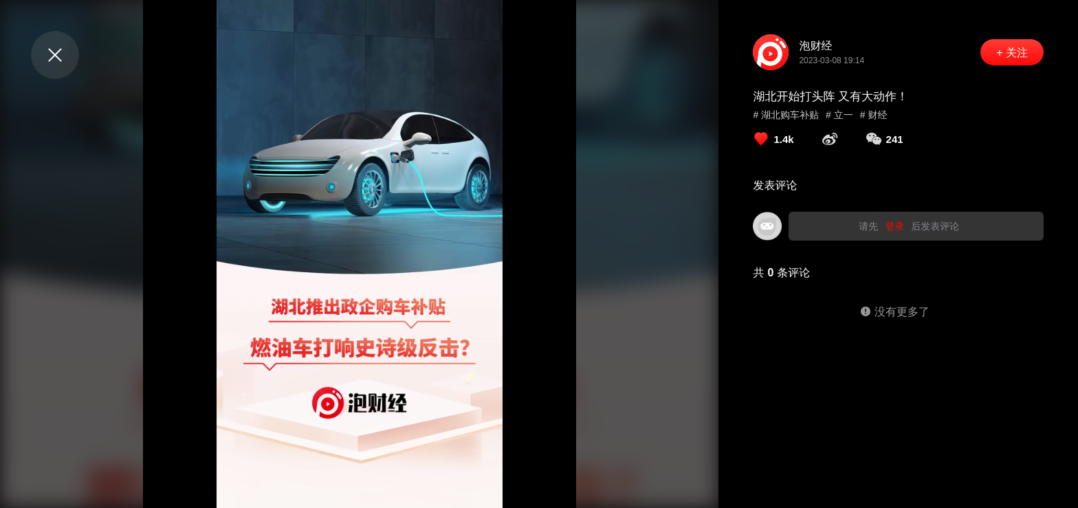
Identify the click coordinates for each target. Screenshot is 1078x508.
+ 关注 (1012, 52)
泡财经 (815, 46)
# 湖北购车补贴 (786, 114)
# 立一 (839, 114)
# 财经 (874, 114)
